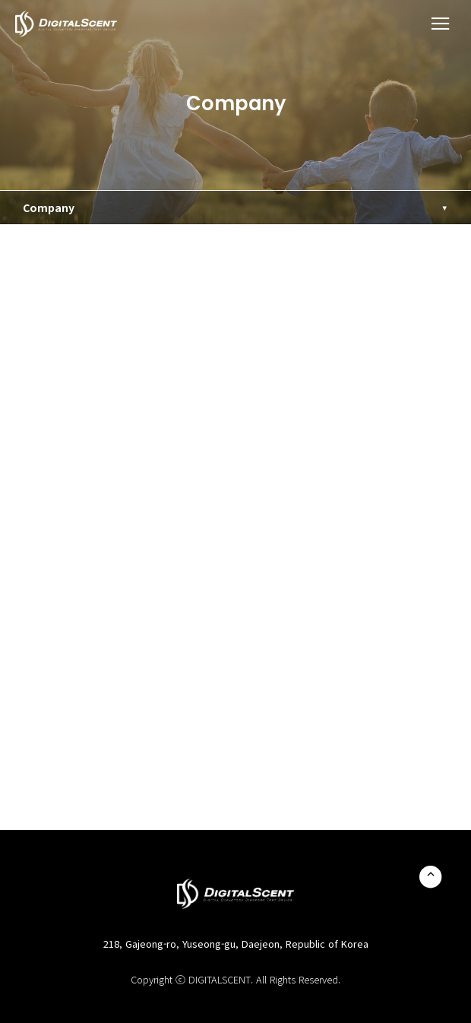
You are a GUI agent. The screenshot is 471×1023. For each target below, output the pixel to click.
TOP (430, 877)
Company (48, 207)
